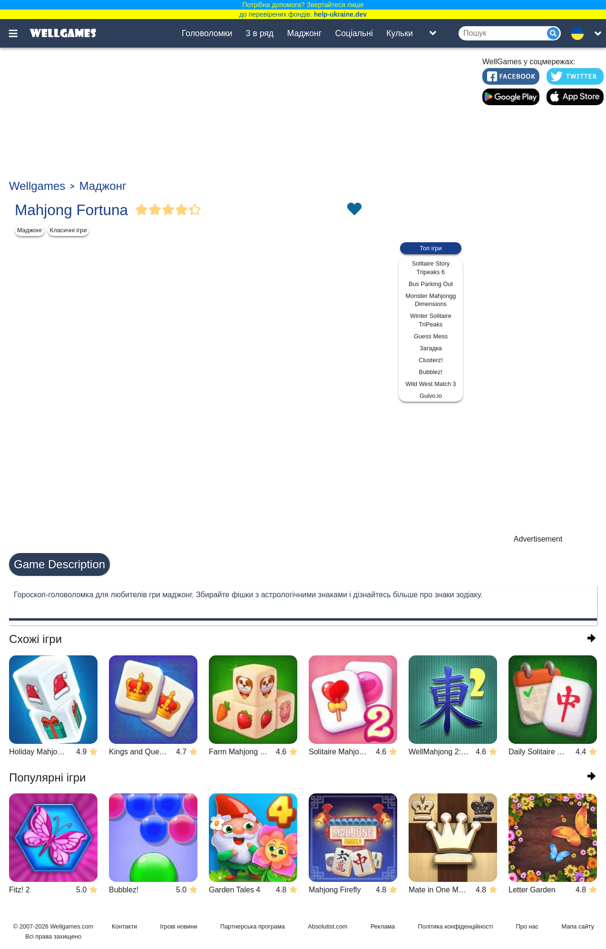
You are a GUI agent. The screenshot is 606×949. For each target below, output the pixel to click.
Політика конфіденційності (455, 926)
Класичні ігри (68, 230)
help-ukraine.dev (340, 14)
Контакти (124, 926)
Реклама (383, 926)
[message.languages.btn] (580, 33)
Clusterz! (431, 360)
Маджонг (304, 33)
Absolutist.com (327, 926)
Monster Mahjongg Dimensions (431, 300)
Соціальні (354, 33)
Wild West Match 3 (430, 383)
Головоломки (207, 33)
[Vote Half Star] (195, 210)
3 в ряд (260, 33)
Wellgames (37, 185)
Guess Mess (431, 336)
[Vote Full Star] (141, 210)
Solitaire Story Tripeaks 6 (431, 268)
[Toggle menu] (18, 33)
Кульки (399, 33)
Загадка (431, 348)
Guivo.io (431, 395)
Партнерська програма (252, 926)
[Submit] (553, 33)
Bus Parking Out (431, 283)
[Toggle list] (433, 33)
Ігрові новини (178, 926)
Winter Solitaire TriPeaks (430, 320)
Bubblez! (431, 372)
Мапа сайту (577, 926)
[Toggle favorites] (354, 210)
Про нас (527, 926)
